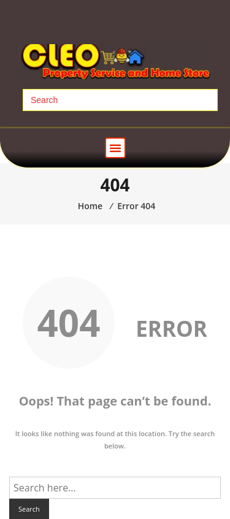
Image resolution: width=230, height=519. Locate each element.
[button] (115, 147)
